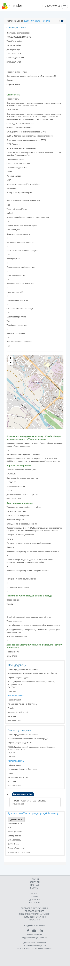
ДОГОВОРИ (34, 899)
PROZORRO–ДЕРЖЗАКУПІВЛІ (34, 908)
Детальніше (16, 819)
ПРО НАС (34, 885)
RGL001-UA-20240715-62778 (36, 20)
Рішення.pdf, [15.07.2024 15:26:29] (30, 801)
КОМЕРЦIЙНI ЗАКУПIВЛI (35, 917)
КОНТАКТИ (35, 882)
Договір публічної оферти (34, 943)
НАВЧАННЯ (34, 920)
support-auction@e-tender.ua (34, 938)
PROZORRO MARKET (34, 911)
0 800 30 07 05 (51, 5)
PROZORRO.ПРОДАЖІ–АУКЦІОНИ (34, 914)
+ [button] (10, 358)
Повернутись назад (16, 27)
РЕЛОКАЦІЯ (34, 902)
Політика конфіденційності (34, 946)
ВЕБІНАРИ (34, 894)
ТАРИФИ (34, 896)
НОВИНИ (35, 879)
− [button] (10, 363)
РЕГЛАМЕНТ (34, 888)
